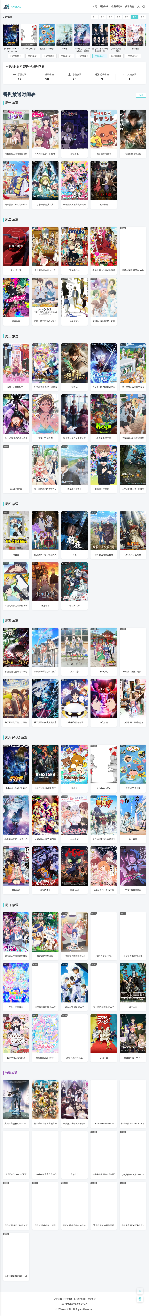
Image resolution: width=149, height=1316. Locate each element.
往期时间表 (116, 6)
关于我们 (129, 6)
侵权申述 (91, 1299)
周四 (118, 17)
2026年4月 (100, 56)
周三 (110, 17)
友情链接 (57, 1299)
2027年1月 (49, 56)
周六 (134, 17)
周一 (94, 17)
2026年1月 (116, 56)
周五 (126, 17)
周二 (102, 17)
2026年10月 (66, 56)
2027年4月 (33, 56)
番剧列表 (104, 6)
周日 (142, 17)
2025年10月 (133, 56)
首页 (94, 6)
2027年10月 (15, 56)
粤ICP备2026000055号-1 (74, 1304)
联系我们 (80, 1299)
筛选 (141, 95)
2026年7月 (83, 56)
